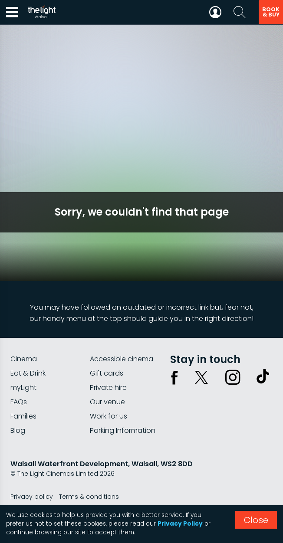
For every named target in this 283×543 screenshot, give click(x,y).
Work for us (108, 416)
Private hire (108, 388)
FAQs (18, 402)
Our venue (107, 402)
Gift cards (106, 373)
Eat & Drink (28, 373)
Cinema (23, 359)
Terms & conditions (89, 496)
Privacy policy (31, 496)
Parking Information (122, 430)
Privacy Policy (180, 524)
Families (23, 416)
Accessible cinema (121, 359)
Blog (17, 430)
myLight (23, 388)
